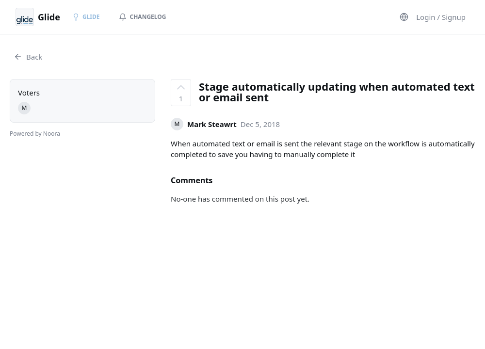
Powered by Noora (35, 133)
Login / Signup (441, 17)
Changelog (142, 17)
